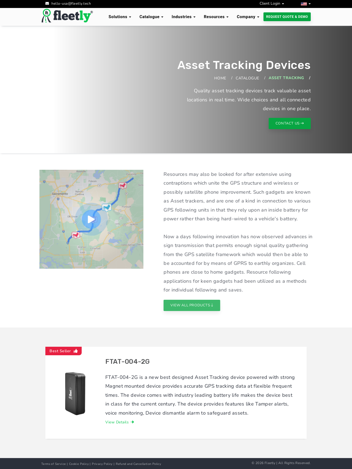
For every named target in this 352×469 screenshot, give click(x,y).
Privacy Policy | (103, 464)
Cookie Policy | (80, 464)
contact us (290, 123)
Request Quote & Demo (287, 17)
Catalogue (151, 16)
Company (248, 16)
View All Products (203, 305)
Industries (184, 16)
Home (220, 78)
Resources (216, 16)
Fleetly (270, 463)
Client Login (272, 3)
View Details (119, 422)
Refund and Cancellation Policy (138, 464)
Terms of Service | (54, 464)
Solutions (120, 16)
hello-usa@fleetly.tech (71, 3)
